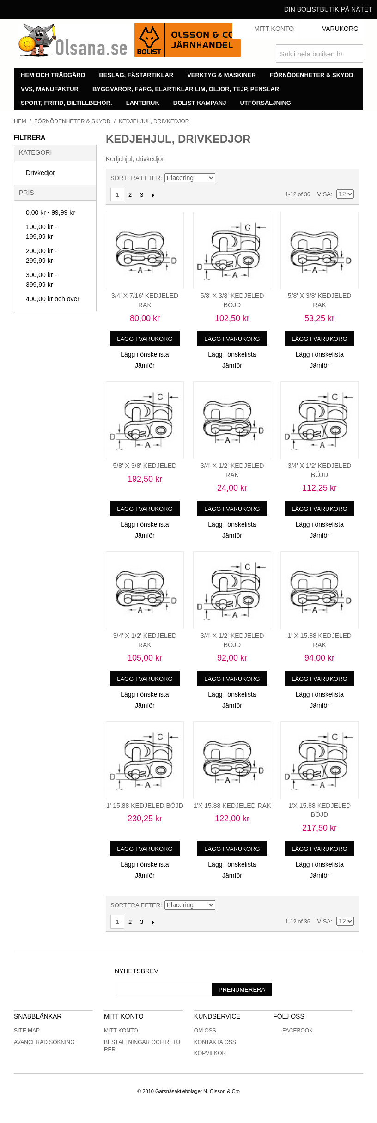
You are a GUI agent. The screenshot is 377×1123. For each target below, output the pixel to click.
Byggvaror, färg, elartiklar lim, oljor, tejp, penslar (185, 88)
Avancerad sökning (44, 1042)
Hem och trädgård (53, 75)
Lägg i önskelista (145, 354)
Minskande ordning (224, 178)
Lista (347, 178)
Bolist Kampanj (199, 102)
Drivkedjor (40, 172)
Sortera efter (135, 178)
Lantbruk (142, 102)
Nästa (153, 195)
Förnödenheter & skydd (311, 75)
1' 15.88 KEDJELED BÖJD (144, 805)
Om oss (205, 1030)
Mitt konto (121, 1030)
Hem (20, 121)
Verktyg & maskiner (221, 75)
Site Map (27, 1030)
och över (52, 299)
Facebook (293, 1030)
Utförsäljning (265, 102)
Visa (324, 194)
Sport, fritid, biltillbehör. (66, 102)
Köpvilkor (210, 1053)
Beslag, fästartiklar (136, 75)
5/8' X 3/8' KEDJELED (145, 465)
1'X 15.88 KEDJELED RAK (232, 805)
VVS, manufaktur (50, 88)
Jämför (145, 365)
